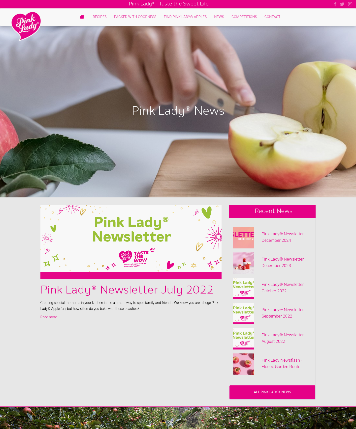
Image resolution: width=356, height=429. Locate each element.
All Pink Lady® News (272, 392)
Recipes (100, 17)
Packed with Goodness (135, 17)
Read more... (50, 317)
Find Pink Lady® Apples (185, 17)
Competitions (244, 17)
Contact (272, 17)
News (219, 17)
